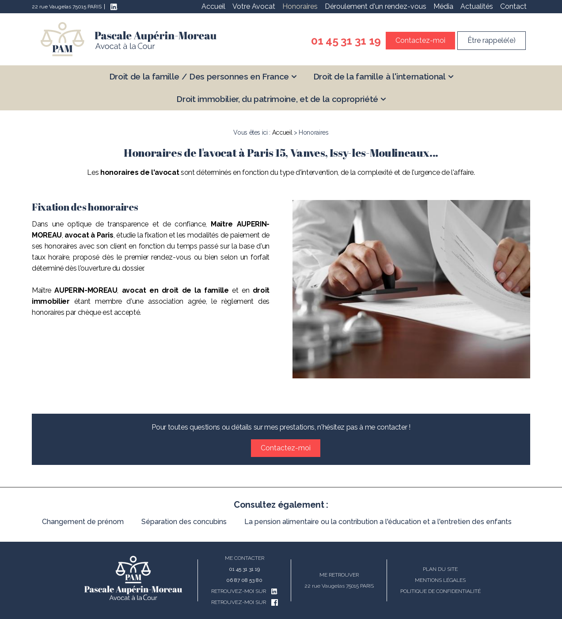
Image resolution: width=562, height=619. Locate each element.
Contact (513, 6)
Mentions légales (440, 580)
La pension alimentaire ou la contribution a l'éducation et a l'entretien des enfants (378, 521)
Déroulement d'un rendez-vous (375, 6)
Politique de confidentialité (440, 591)
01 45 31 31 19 (346, 40)
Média (443, 6)
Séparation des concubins (184, 521)
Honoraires (300, 6)
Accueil (213, 6)
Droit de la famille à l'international (379, 76)
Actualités (476, 6)
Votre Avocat (253, 6)
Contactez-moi (420, 40)
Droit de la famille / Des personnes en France (199, 76)
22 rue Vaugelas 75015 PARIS (67, 7)
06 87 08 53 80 (244, 580)
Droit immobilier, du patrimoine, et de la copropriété (277, 99)
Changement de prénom (83, 521)
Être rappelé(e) (491, 40)
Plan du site (440, 569)
